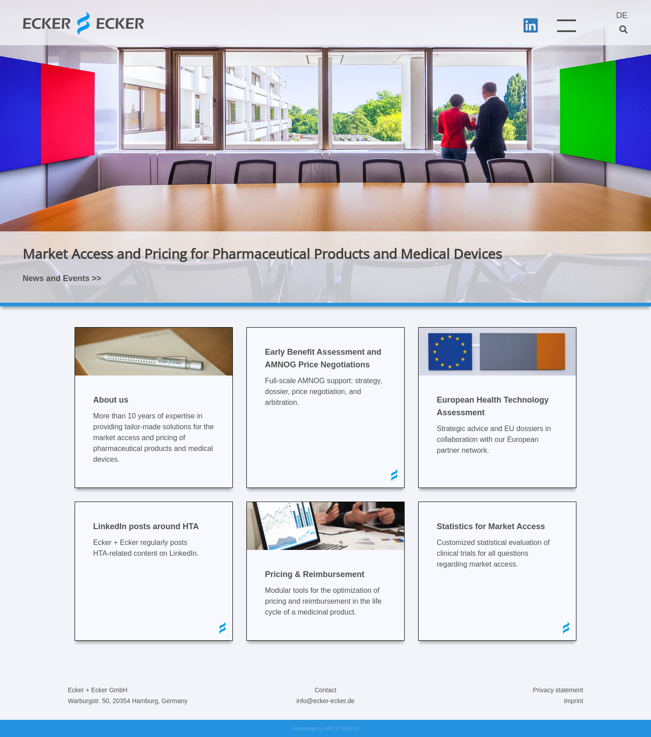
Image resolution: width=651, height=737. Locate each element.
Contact (325, 690)
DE (621, 15)
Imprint (573, 700)
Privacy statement (558, 690)
